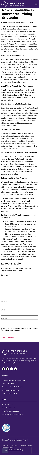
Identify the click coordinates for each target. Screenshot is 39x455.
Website (4, 318)
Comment (5, 275)
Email (3, 310)
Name (4, 301)
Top (5, 450)
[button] (36, 4)
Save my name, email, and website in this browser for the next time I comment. (19, 329)
